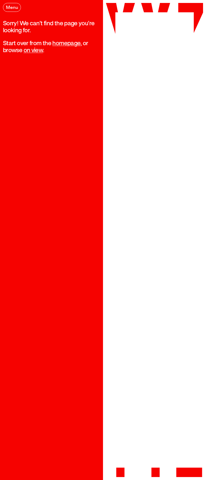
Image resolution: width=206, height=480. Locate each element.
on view (33, 50)
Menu (12, 7)
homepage (66, 43)
